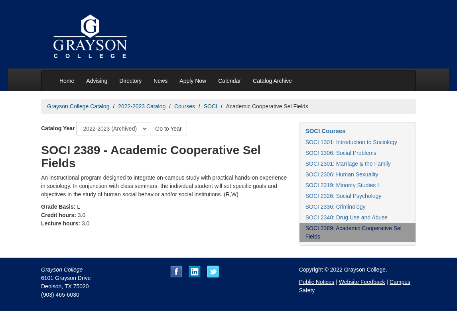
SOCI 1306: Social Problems (340, 153)
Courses (184, 106)
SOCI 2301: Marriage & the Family (348, 163)
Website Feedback (362, 282)
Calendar (229, 81)
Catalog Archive (272, 81)
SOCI (210, 106)
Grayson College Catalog (78, 106)
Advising (96, 81)
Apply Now (192, 81)
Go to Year (168, 128)
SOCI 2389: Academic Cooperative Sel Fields (353, 232)
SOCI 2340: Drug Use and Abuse (346, 217)
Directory (130, 81)
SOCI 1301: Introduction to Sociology (351, 142)
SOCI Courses (325, 130)
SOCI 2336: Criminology (335, 206)
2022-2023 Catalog (141, 106)
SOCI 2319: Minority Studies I (342, 185)
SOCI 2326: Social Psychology (343, 196)
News (160, 81)
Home (66, 81)
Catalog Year (58, 128)
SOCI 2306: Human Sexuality (341, 174)
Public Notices (317, 282)
